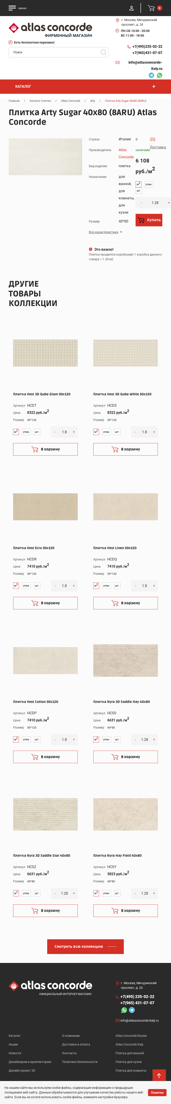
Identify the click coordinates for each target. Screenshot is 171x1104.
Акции (13, 1044)
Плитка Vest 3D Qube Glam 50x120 (41, 394)
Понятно (157, 1092)
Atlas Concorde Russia (131, 1035)
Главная (14, 100)
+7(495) (147, 47)
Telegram (151, 75)
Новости (15, 1053)
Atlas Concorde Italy (129, 1044)
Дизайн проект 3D (22, 1070)
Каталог (15, 1035)
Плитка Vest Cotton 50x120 (35, 702)
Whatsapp (159, 75)
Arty (92, 100)
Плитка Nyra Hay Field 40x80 (117, 856)
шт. (139, 190)
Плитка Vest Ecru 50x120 (33, 548)
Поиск (103, 52)
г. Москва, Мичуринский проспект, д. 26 (139, 22)
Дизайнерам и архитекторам (30, 1062)
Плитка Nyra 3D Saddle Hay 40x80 (121, 702)
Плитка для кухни (129, 1062)
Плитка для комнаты (131, 1070)
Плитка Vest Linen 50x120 (114, 548)
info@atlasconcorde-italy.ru (145, 65)
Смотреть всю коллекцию (79, 946)
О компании (71, 1035)
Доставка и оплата (76, 1044)
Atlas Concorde (70, 100)
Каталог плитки (40, 100)
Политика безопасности (80, 1062)
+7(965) (147, 53)
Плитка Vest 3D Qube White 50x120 (122, 394)
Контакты (69, 1053)
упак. (149, 184)
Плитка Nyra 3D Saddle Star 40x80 (41, 856)
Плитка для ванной (130, 1053)
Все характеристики (103, 232)
